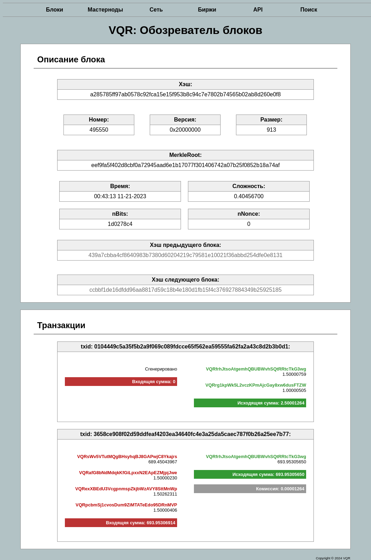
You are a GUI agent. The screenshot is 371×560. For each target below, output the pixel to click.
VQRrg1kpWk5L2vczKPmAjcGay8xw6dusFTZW (255, 385)
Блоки (54, 10)
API (258, 10)
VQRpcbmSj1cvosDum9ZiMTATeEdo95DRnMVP (126, 504)
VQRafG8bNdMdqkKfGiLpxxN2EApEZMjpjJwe (128, 472)
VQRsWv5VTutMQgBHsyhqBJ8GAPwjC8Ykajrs (127, 456)
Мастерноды (105, 10)
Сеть (156, 10)
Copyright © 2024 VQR (333, 558)
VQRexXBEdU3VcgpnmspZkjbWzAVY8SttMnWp (126, 488)
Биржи (207, 10)
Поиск (308, 10)
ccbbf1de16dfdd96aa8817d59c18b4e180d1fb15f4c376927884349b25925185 (185, 290)
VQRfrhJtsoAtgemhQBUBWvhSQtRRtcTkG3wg (256, 369)
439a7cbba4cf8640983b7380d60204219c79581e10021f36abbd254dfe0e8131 (185, 255)
